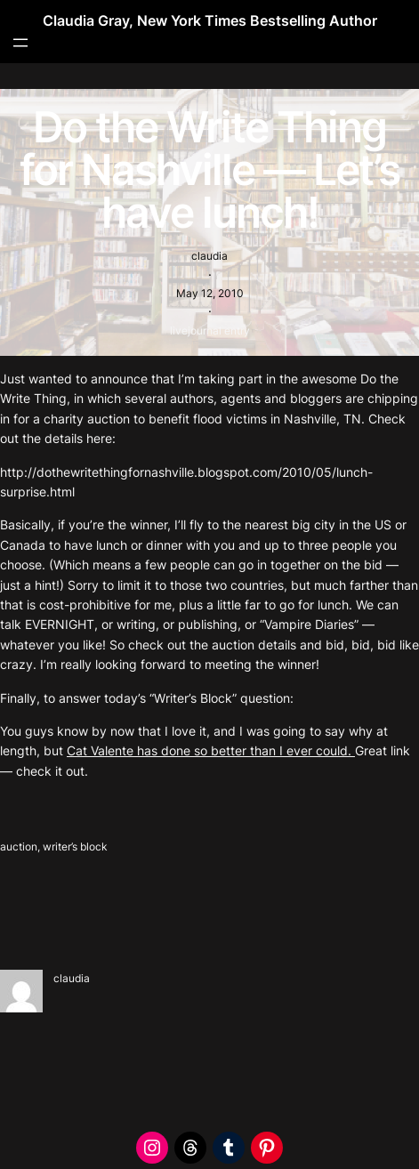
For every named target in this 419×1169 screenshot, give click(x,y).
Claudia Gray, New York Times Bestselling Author (210, 20)
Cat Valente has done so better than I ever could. (211, 750)
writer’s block (75, 846)
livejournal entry (210, 330)
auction (18, 846)
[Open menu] (20, 42)
